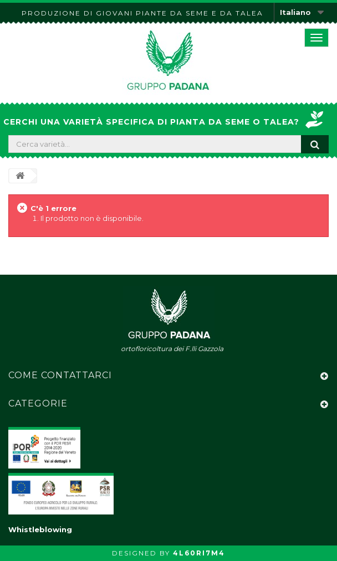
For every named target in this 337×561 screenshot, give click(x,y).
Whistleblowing (40, 529)
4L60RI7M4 (199, 553)
